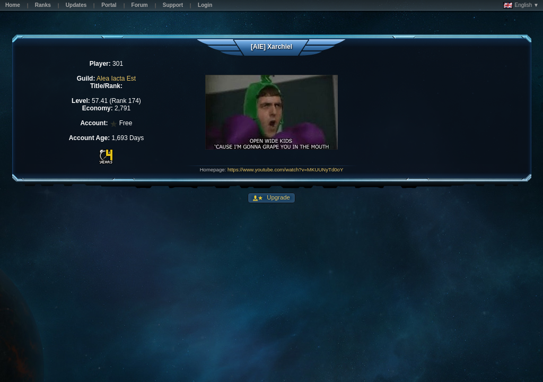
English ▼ (521, 5)
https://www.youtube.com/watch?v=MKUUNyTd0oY (285, 169)
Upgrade (277, 197)
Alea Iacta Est (116, 78)
